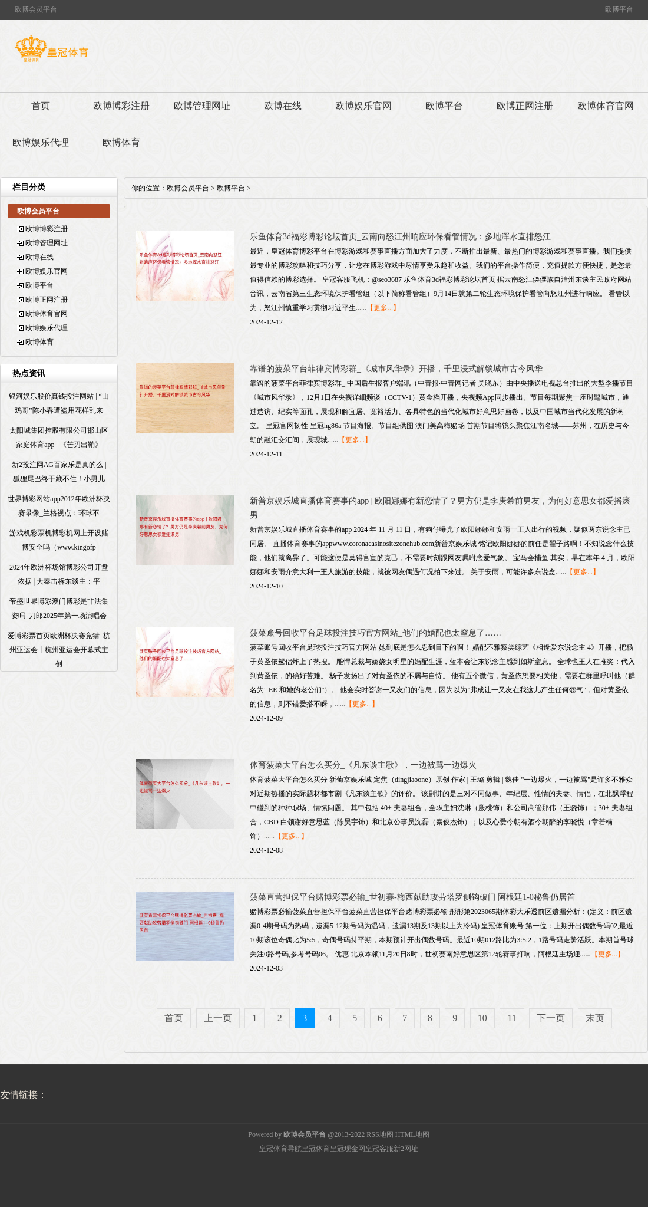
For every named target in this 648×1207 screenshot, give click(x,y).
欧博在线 (283, 106)
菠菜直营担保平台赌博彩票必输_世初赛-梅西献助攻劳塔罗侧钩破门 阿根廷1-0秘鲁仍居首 (412, 897)
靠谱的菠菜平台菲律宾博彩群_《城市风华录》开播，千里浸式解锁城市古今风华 (396, 368)
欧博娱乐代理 (40, 142)
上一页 (218, 1018)
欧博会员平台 (188, 188)
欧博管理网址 (202, 106)
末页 (595, 1018)
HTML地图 (412, 1134)
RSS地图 (379, 1134)
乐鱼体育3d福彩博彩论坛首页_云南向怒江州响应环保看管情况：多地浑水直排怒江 (400, 236)
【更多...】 (383, 308)
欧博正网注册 (525, 106)
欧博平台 (444, 106)
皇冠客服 (379, 1148)
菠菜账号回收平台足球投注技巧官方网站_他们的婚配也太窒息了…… (375, 633)
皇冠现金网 (347, 1148)
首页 (40, 106)
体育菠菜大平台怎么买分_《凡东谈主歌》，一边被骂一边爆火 (363, 765)
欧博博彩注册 (121, 106)
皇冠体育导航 (280, 1148)
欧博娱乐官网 (363, 106)
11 (511, 1018)
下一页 (551, 1018)
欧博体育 (121, 142)
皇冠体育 (316, 1148)
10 (482, 1018)
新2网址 (406, 1148)
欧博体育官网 (605, 106)
